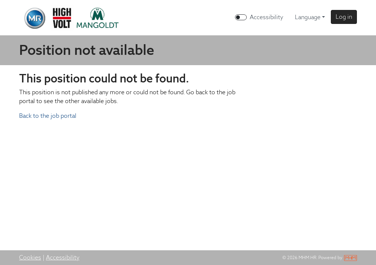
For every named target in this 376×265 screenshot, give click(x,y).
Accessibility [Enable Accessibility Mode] (266, 17)
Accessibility (62, 257)
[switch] (241, 17)
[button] (344, 17)
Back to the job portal (47, 116)
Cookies (30, 257)
